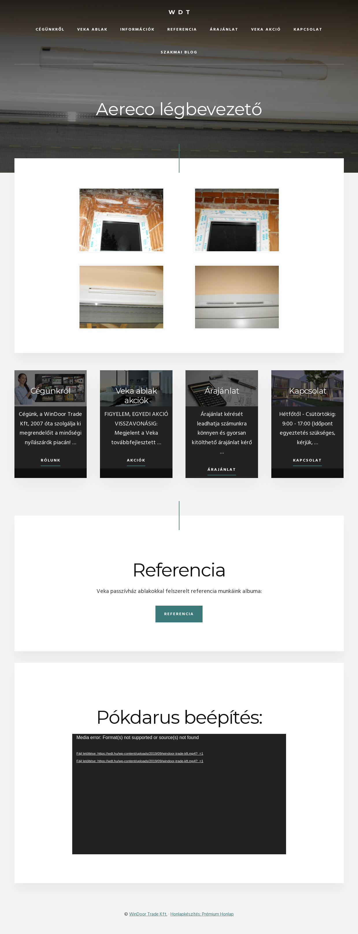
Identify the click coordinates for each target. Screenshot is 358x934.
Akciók (136, 460)
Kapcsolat (307, 460)
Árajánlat (221, 470)
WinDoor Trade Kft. (148, 914)
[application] (179, 794)
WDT (180, 12)
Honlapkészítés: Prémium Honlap (202, 914)
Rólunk (50, 460)
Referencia (179, 614)
